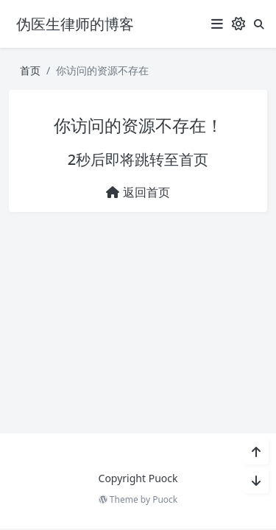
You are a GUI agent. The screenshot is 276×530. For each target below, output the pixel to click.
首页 (30, 70)
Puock (164, 499)
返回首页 (137, 192)
